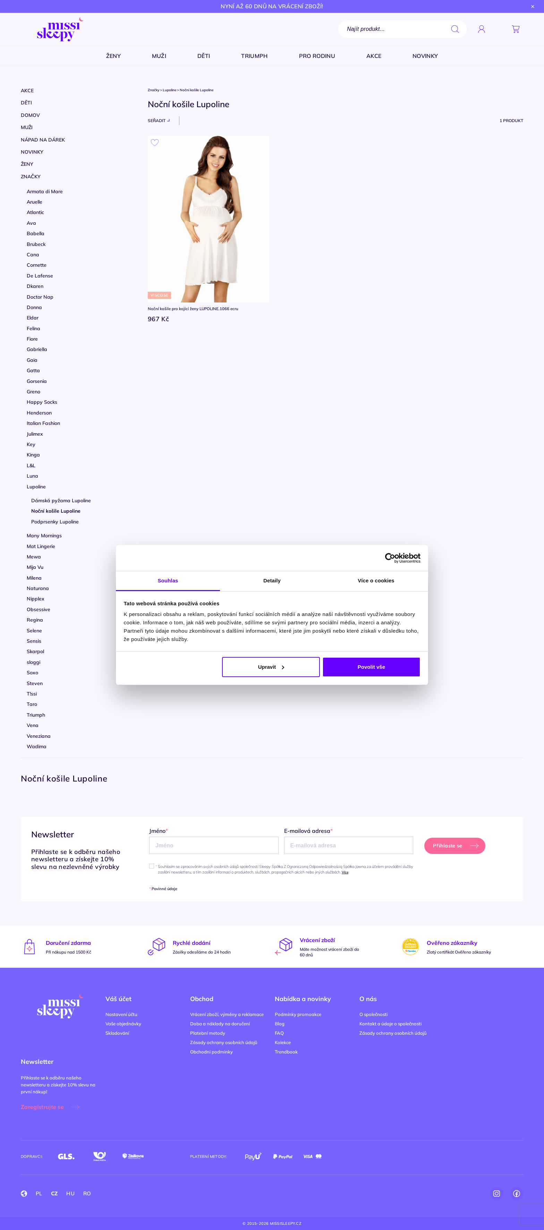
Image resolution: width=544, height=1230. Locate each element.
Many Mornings (44, 535)
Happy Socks (42, 402)
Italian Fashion (43, 423)
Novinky (32, 152)
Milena (34, 578)
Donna (34, 307)
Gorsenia (37, 381)
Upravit (271, 667)
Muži (27, 127)
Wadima (36, 746)
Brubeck (36, 244)
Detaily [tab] (272, 580)
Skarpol (35, 651)
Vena (33, 725)
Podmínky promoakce (298, 1014)
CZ (54, 1193)
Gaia (32, 360)
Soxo (32, 672)
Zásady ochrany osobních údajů (223, 1042)
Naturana (38, 588)
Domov (30, 115)
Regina (35, 620)
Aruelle (34, 202)
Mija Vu (35, 567)
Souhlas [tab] (168, 580)
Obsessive (38, 609)
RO (87, 1193)
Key (31, 444)
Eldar (33, 318)
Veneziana (39, 736)
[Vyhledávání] (402, 29)
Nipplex (35, 599)
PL (39, 1193)
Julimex (35, 434)
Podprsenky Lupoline (55, 522)
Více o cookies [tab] (376, 580)
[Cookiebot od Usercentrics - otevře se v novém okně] (390, 558)
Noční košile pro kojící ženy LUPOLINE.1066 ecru (194, 308)
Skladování (117, 1033)
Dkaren (35, 286)
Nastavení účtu (121, 1014)
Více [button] (345, 872)
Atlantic (35, 212)
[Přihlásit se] (481, 29)
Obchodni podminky (211, 1051)
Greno (33, 391)
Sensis (34, 641)
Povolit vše (371, 667)
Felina (33, 328)
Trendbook (286, 1051)
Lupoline (36, 487)
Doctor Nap (40, 297)
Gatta (33, 370)
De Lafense (40, 276)
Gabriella (37, 349)
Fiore (32, 339)
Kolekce (283, 1042)
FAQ (279, 1033)
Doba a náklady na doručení (220, 1023)
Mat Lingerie (41, 546)
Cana (33, 254)
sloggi (33, 662)
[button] (498, 29)
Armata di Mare (45, 191)
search (455, 29)
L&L (31, 465)
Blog (279, 1023)
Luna (32, 476)
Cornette (36, 265)
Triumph (36, 715)
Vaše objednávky (123, 1023)
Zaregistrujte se (42, 1106)
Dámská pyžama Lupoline (61, 500)
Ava (31, 223)
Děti (26, 103)
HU (70, 1193)
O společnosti (373, 1014)
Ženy (27, 164)
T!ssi (32, 694)
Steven (35, 683)
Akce (27, 90)
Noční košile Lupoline (55, 511)
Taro (32, 704)
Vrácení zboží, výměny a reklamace (227, 1014)
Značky (31, 176)
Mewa (34, 557)
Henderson (39, 413)
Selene (34, 630)
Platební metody (207, 1033)
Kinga (33, 455)
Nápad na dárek (43, 140)
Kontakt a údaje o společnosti (390, 1023)
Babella (35, 233)
